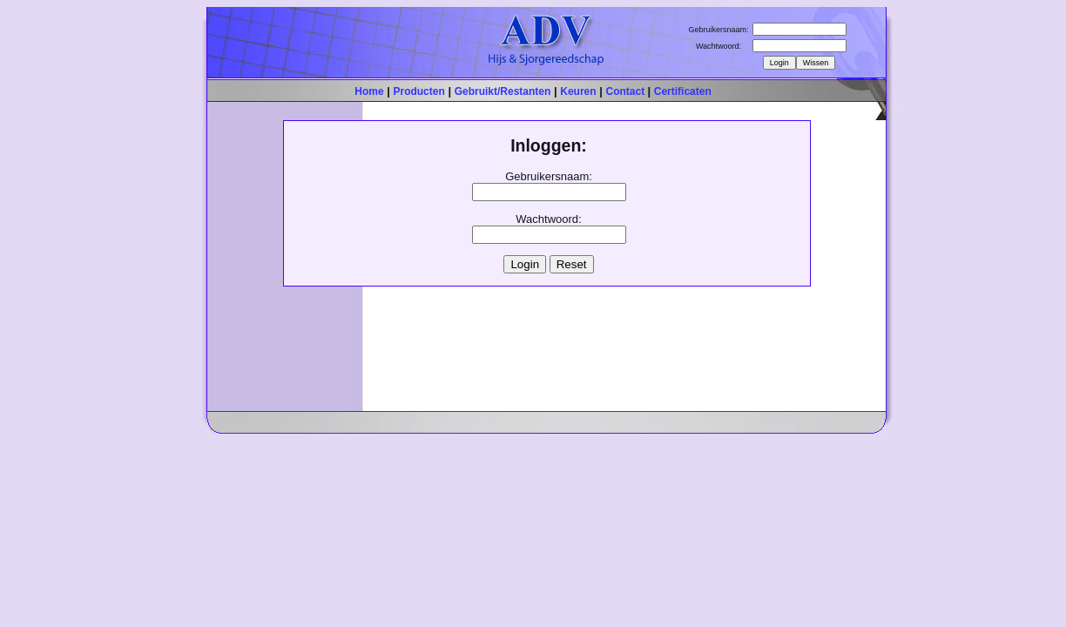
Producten (418, 91)
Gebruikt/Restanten (503, 91)
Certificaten (683, 91)
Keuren (578, 91)
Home (368, 91)
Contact (626, 91)
